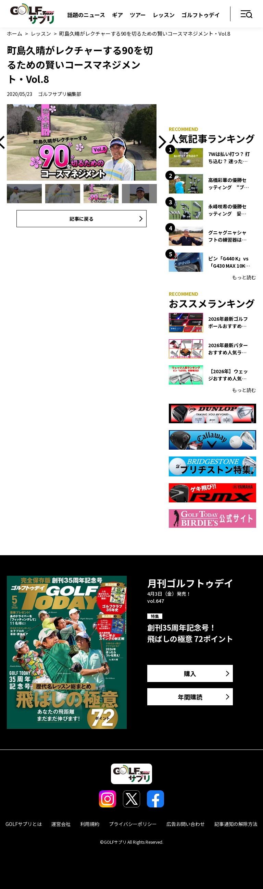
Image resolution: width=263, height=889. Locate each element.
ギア (117, 15)
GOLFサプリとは (23, 823)
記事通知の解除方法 (236, 823)
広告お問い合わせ (185, 823)
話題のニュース (86, 15)
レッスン (164, 15)
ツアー (138, 15)
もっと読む (244, 277)
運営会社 (61, 823)
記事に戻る (81, 218)
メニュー (247, 15)
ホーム (14, 33)
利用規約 (89, 823)
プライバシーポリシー (133, 823)
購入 (190, 673)
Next (160, 142)
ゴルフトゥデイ (200, 15)
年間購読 (190, 696)
